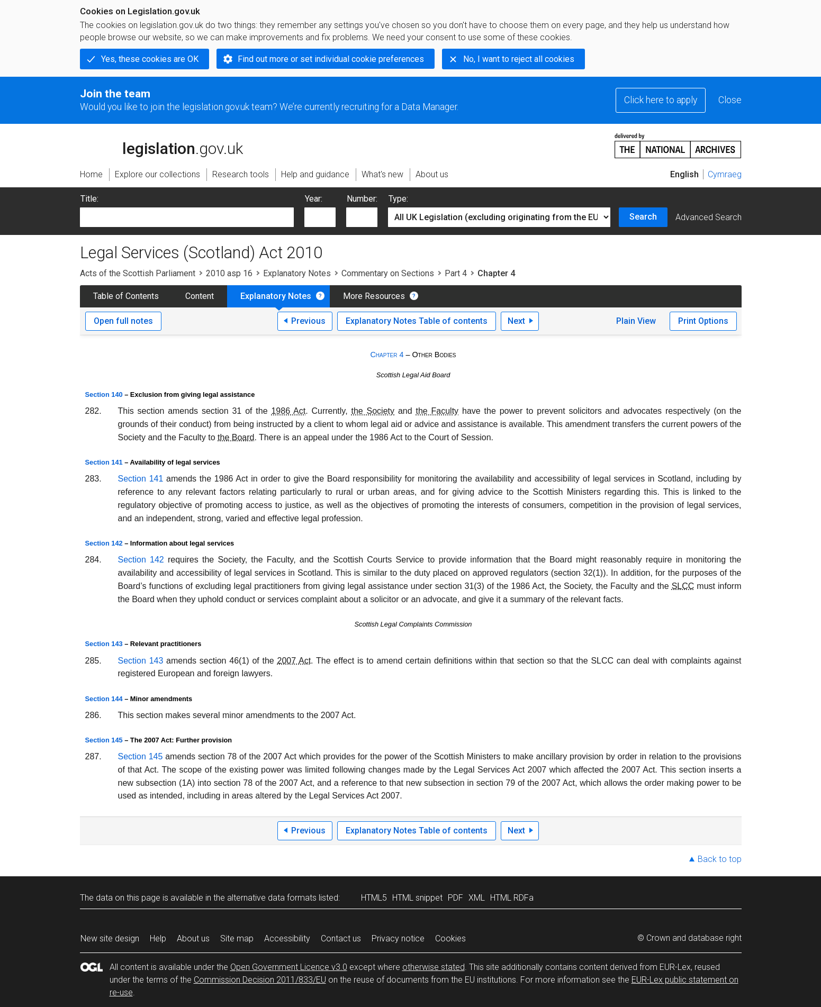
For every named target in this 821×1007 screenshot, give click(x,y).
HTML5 (374, 898)
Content (199, 296)
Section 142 (104, 543)
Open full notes (123, 321)
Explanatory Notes (297, 273)
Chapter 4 (386, 354)
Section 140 (104, 394)
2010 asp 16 (229, 273)
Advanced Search (708, 217)
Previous (308, 321)
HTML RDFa (512, 898)
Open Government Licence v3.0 (288, 967)
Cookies (450, 938)
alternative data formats (272, 898)
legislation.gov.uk (161, 145)
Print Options (703, 321)
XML (476, 898)
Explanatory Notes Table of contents (417, 321)
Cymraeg (725, 174)
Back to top (720, 859)
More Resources (374, 296)
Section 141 (104, 462)
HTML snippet (417, 898)
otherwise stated (433, 967)
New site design (109, 938)
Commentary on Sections (387, 273)
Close (730, 100)
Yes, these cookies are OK (150, 59)
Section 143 (104, 644)
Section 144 (104, 699)
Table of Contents (126, 296)
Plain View (636, 321)
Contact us (341, 938)
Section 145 (104, 740)
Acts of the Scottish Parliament (137, 273)
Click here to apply (660, 100)
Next (516, 321)
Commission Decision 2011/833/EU (260, 980)
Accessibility (287, 938)
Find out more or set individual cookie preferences (331, 59)
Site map (237, 938)
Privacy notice (398, 938)
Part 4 (456, 273)
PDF (455, 898)
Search (643, 217)
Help (158, 938)
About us (193, 938)
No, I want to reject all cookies (518, 59)
